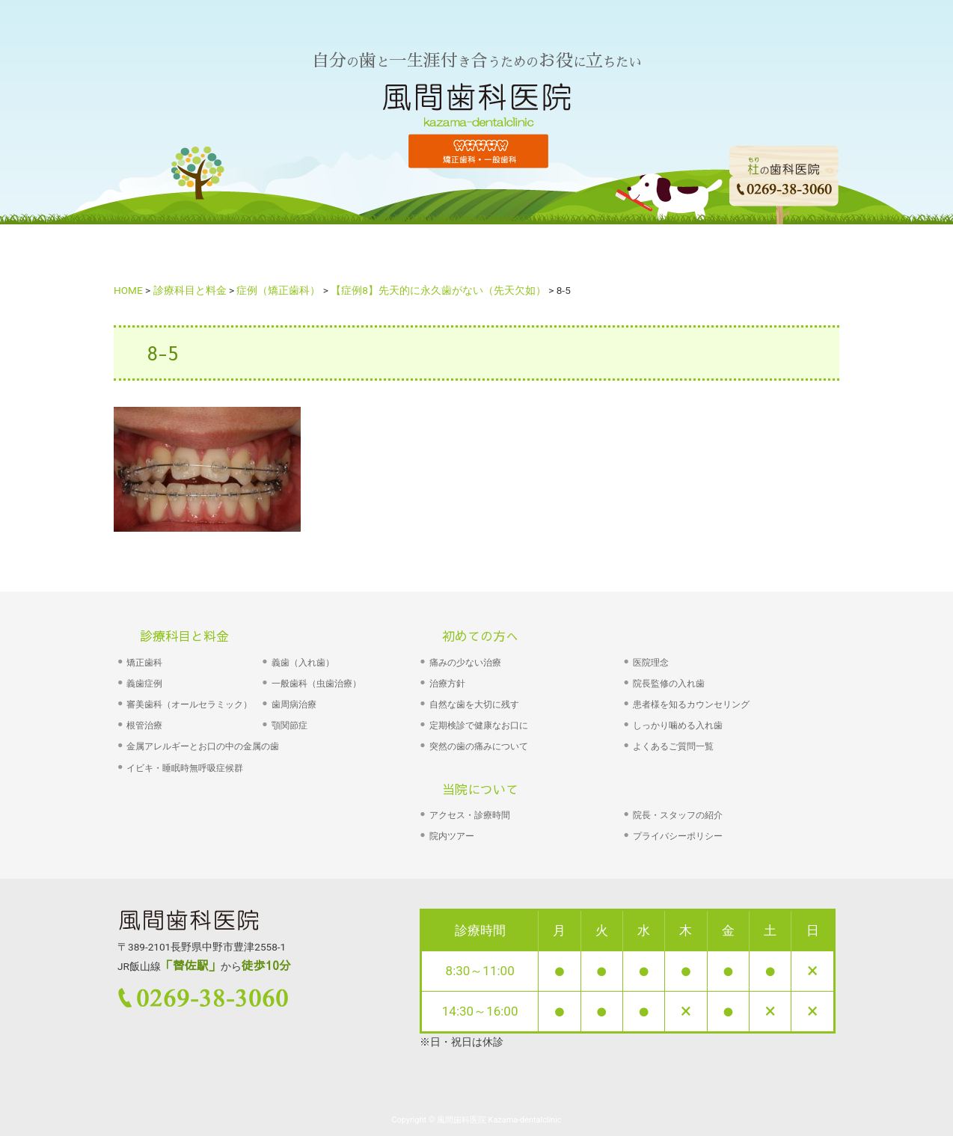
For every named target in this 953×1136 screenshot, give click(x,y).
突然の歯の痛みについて (478, 746)
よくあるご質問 (721, 250)
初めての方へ (296, 250)
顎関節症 (289, 725)
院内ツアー (451, 836)
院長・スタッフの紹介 (678, 815)
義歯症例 (144, 683)
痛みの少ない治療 (465, 662)
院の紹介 (619, 250)
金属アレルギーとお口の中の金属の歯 (202, 746)
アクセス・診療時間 (469, 815)
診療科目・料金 (410, 250)
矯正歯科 (144, 662)
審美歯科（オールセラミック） (189, 704)
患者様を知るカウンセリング (691, 704)
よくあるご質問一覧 (673, 746)
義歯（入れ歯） (303, 662)
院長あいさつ (524, 250)
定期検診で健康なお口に (478, 725)
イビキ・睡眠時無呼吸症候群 (184, 768)
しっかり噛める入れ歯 (678, 725)
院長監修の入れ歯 (669, 683)
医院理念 (651, 662)
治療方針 (447, 683)
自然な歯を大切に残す (474, 704)
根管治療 (144, 725)
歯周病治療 (294, 704)
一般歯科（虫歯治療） (316, 683)
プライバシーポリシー (678, 836)
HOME (207, 250)
